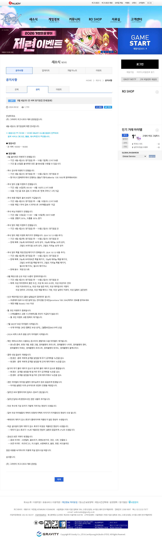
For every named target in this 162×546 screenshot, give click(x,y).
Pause (115, 52)
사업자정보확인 (40, 515)
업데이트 (46, 71)
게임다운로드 (140, 49)
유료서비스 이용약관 (51, 502)
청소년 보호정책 (86, 502)
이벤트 (99, 71)
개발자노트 (72, 71)
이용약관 (37, 502)
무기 (125, 135)
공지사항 (19, 71)
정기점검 (123, 502)
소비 (125, 143)
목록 (59, 479)
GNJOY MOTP (129, 79)
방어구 (125, 139)
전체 (17, 90)
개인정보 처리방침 (69, 502)
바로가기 (152, 156)
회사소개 (27, 502)
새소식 (98, 80)
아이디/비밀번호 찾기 (145, 72)
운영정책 (113, 502)
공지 (38, 90)
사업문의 (134, 502)
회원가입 (130, 72)
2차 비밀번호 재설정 (148, 79)
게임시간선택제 (101, 502)
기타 (125, 147)
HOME (89, 80)
